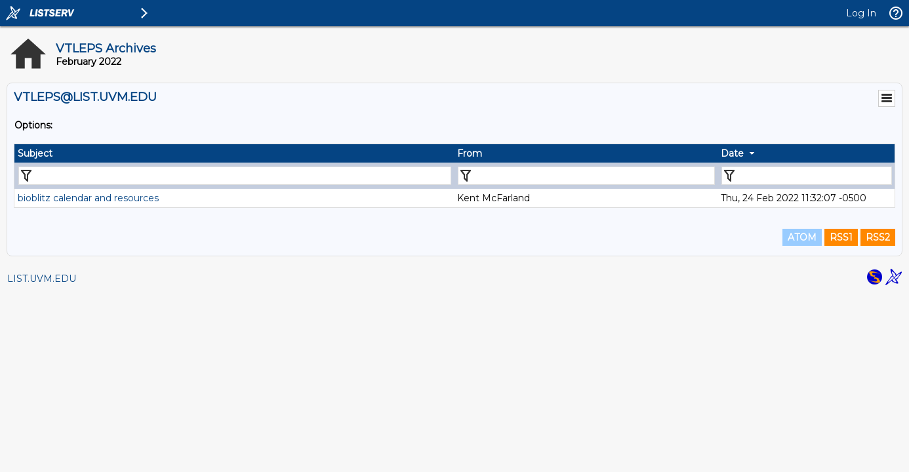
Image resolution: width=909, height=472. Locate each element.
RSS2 (878, 237)
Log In (861, 13)
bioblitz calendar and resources (88, 198)
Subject (35, 153)
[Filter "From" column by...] (586, 176)
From (469, 153)
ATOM (802, 237)
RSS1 (841, 237)
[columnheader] (234, 153)
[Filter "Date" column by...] (806, 176)
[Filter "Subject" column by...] (234, 176)
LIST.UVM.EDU (41, 279)
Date (732, 153)
